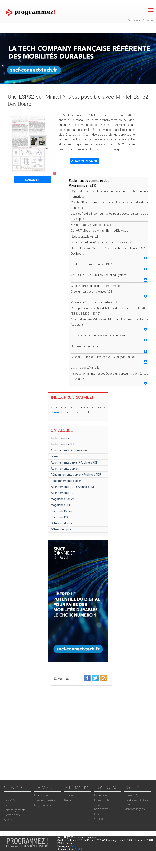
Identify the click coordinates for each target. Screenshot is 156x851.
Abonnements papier (64, 468)
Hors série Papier (62, 511)
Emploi (8, 795)
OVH (73, 846)
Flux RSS (9, 800)
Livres (54, 456)
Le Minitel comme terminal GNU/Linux (95, 264)
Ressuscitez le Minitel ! (85, 236)
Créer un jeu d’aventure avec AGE (91, 291)
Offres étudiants (61, 523)
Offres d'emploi (61, 529)
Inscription (100, 795)
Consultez (57, 412)
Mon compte (101, 800)
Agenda (8, 819)
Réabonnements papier (66, 480)
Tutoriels (69, 795)
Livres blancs (12, 815)
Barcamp (69, 800)
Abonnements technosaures (69, 450)
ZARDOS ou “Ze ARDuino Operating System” (99, 275)
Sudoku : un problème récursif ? (91, 346)
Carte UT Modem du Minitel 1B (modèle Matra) (100, 230)
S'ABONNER (32, 179)
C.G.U (97, 814)
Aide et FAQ (131, 795)
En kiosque (41, 795)
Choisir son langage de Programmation (96, 285)
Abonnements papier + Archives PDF (74, 462)
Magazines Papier (62, 499)
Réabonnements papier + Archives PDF (76, 474)
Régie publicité (43, 805)
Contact (98, 818)
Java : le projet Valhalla (85, 367)
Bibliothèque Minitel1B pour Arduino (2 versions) (101, 242)
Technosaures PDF (63, 444)
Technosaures (60, 438)
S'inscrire (148, 20)
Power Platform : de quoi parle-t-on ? (94, 302)
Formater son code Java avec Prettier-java (98, 335)
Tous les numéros (45, 800)
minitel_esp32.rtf (86, 161)
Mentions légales (134, 809)
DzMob (78, 849)
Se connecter (134, 20)
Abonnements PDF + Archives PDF (73, 486)
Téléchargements (14, 810)
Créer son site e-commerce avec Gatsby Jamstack (103, 357)
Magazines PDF (61, 505)
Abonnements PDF (63, 493)
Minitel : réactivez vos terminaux (91, 224)
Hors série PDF (60, 517)
